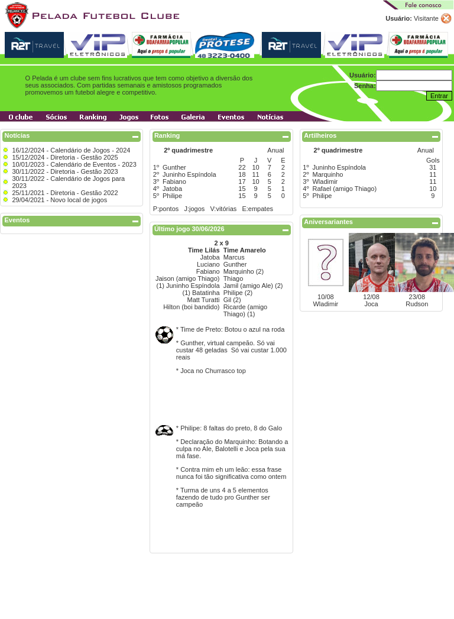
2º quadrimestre (188, 150)
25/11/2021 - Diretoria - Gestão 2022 (65, 192)
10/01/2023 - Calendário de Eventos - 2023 (74, 164)
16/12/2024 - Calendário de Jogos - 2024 (71, 150)
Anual (275, 150)
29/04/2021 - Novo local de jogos (59, 199)
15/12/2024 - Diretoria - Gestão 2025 (65, 157)
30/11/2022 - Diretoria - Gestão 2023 (65, 171)
